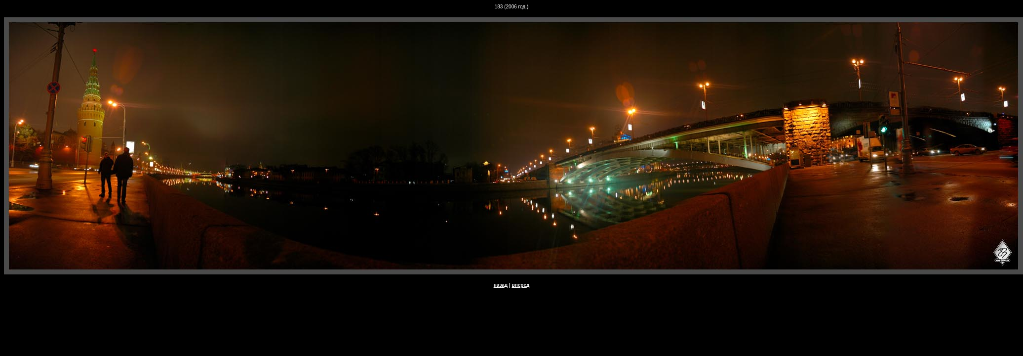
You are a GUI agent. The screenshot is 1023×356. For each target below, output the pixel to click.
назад (501, 285)
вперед (521, 285)
